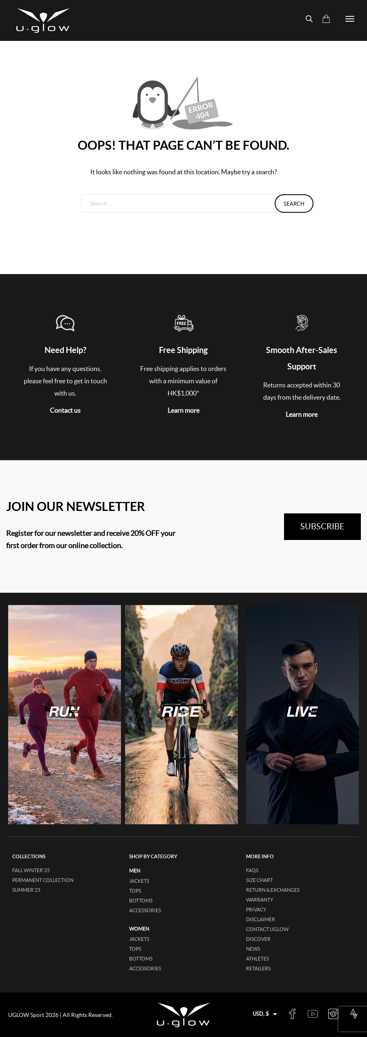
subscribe (322, 526)
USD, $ (261, 1014)
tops (135, 890)
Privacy (256, 909)
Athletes (257, 958)
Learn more (183, 410)
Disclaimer (260, 919)
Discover (258, 939)
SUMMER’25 (26, 890)
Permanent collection (43, 880)
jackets (139, 881)
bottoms (140, 900)
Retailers (258, 968)
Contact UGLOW (267, 929)
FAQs (252, 870)
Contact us (65, 410)
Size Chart (259, 880)
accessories (145, 910)
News (253, 949)
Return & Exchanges (273, 890)
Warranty (259, 899)
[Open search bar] (306, 19)
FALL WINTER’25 (31, 870)
